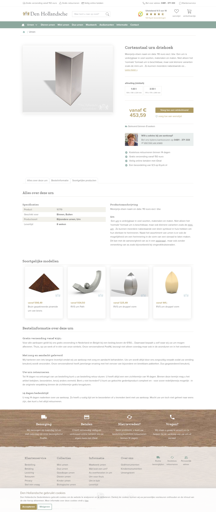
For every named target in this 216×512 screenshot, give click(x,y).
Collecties (64, 458)
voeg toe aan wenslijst (168, 116)
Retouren (29, 476)
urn (117, 221)
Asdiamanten (106, 24)
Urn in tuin (94, 480)
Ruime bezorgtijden (158, 461)
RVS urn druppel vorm (124, 306)
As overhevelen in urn (100, 472)
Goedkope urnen (66, 472)
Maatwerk (91, 24)
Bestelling (30, 464)
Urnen (32, 24)
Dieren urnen (48, 24)
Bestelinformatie (60, 180)
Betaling (29, 468)
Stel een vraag (32, 484)
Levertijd (93, 484)
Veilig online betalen (94, 3)
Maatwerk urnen (97, 464)
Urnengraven (128, 472)
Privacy (28, 480)
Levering (29, 472)
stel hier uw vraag (153, 143)
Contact (134, 24)
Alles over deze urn (37, 180)
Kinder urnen (63, 480)
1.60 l (134, 90)
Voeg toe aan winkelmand (174, 110)
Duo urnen (77, 24)
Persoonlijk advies (186, 461)
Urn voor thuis (96, 476)
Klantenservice (189, 3)
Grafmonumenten (130, 464)
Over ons (127, 458)
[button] (107, 14)
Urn (78, 219)
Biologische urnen (66, 484)
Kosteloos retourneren (172, 461)
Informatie (122, 24)
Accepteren (28, 506)
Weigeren (44, 506)
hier (86, 500)
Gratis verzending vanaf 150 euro (41, 3)
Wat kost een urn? (98, 468)
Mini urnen (63, 24)
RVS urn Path (77, 306)
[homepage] (23, 24)
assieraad (161, 240)
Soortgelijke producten (84, 180)
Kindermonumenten (131, 468)
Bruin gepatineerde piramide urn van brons (43, 308)
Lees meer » (131, 70)
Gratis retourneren (70, 3)
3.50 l (152, 90)
